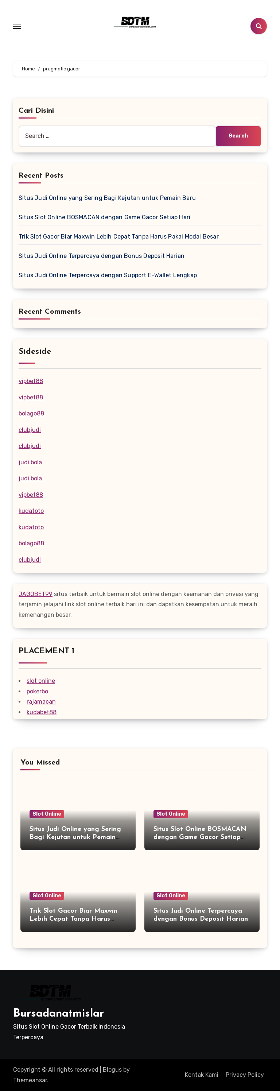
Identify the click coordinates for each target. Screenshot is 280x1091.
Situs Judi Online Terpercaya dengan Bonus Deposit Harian (101, 255)
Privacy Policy (245, 1074)
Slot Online (46, 814)
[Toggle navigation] (17, 26)
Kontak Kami (201, 1074)
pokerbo (37, 691)
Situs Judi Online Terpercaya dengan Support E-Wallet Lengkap (108, 275)
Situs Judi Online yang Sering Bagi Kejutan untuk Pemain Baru (107, 197)
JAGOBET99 (35, 594)
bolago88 (31, 413)
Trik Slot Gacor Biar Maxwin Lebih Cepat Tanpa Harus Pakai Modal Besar (119, 236)
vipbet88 (31, 381)
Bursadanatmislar (58, 1014)
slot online (41, 680)
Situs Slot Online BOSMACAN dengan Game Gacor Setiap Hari (104, 217)
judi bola (30, 462)
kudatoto (31, 510)
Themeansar (30, 1080)
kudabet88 (42, 712)
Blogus (112, 1069)
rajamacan (41, 701)
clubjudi (30, 429)
